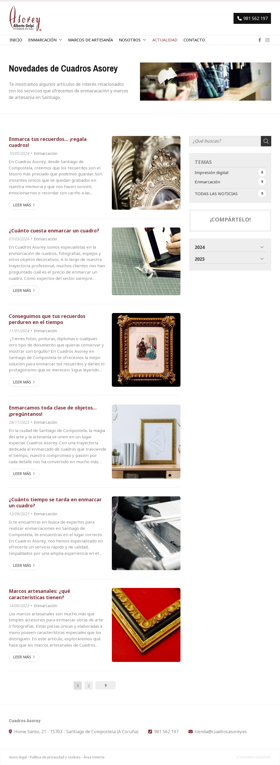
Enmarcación (45, 153)
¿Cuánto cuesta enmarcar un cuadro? (54, 230)
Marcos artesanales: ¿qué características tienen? (39, 594)
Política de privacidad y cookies (55, 757)
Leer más (22, 204)
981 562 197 (166, 732)
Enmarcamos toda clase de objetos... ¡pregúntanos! (53, 411)
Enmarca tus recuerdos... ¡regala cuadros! (48, 142)
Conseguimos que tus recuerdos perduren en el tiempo (47, 319)
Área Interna (94, 757)
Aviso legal (18, 757)
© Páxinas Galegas (254, 757)
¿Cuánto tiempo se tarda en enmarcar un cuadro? (55, 502)
